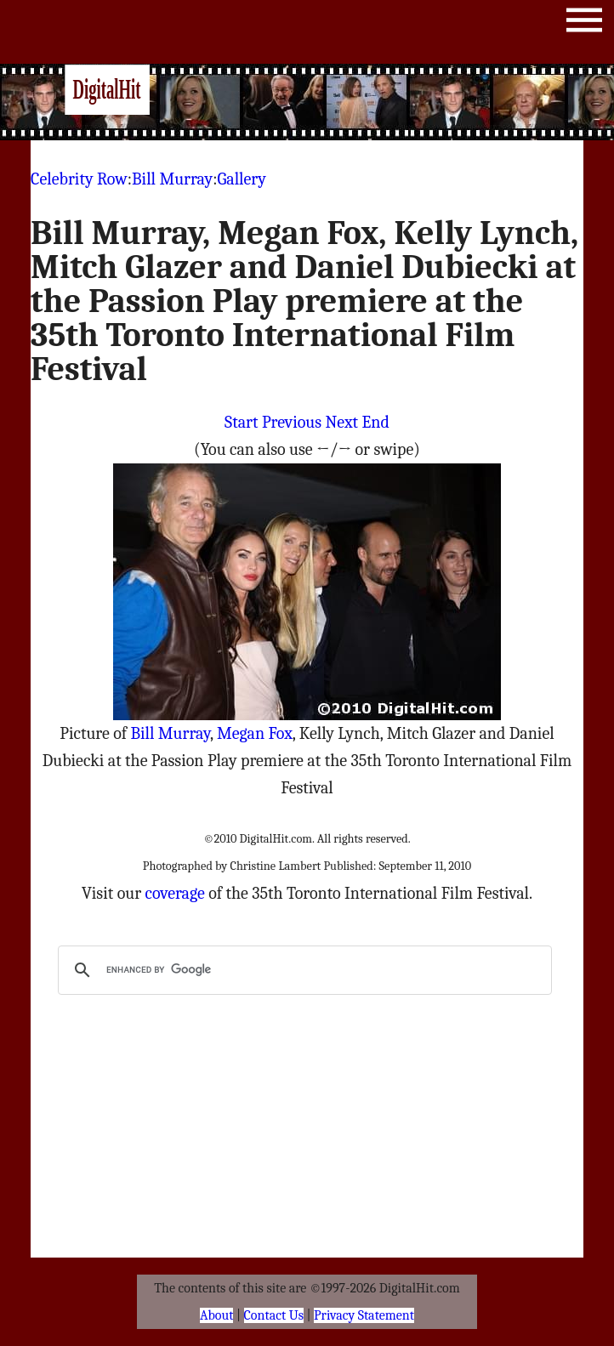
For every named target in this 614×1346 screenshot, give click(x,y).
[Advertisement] (349, 102)
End (375, 422)
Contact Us (274, 1315)
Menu (584, 23)
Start (241, 422)
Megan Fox (255, 733)
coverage (175, 893)
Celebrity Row (79, 179)
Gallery (241, 179)
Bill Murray (172, 179)
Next (342, 422)
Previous (291, 422)
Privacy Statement (364, 1315)
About (216, 1315)
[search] (302, 970)
